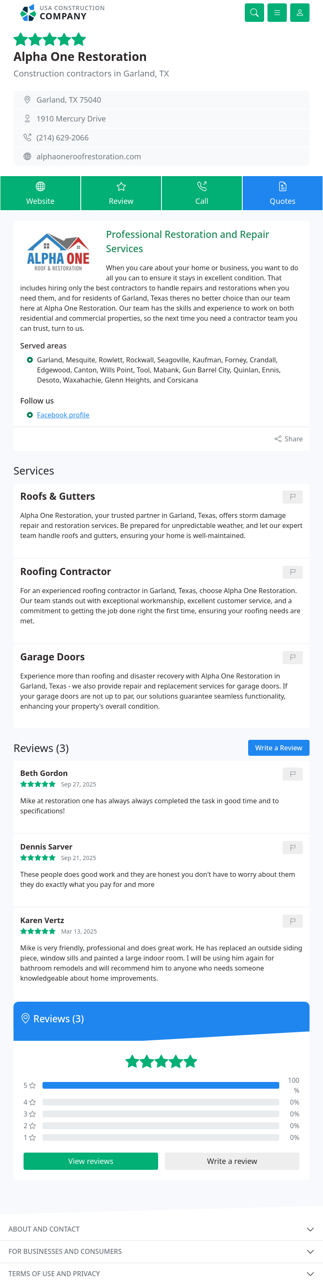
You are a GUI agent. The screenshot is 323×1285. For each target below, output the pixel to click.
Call (202, 192)
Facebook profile (63, 415)
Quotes (282, 192)
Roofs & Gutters (57, 497)
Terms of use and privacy (54, 1273)
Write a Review (278, 747)
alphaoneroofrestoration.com (89, 156)
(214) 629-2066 (63, 137)
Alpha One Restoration (80, 56)
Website (40, 192)
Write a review (232, 1161)
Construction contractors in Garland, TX (91, 73)
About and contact (43, 1229)
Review (121, 192)
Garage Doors (52, 657)
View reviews (90, 1161)
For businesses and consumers (65, 1251)
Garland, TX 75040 (69, 100)
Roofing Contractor (65, 572)
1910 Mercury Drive (71, 118)
